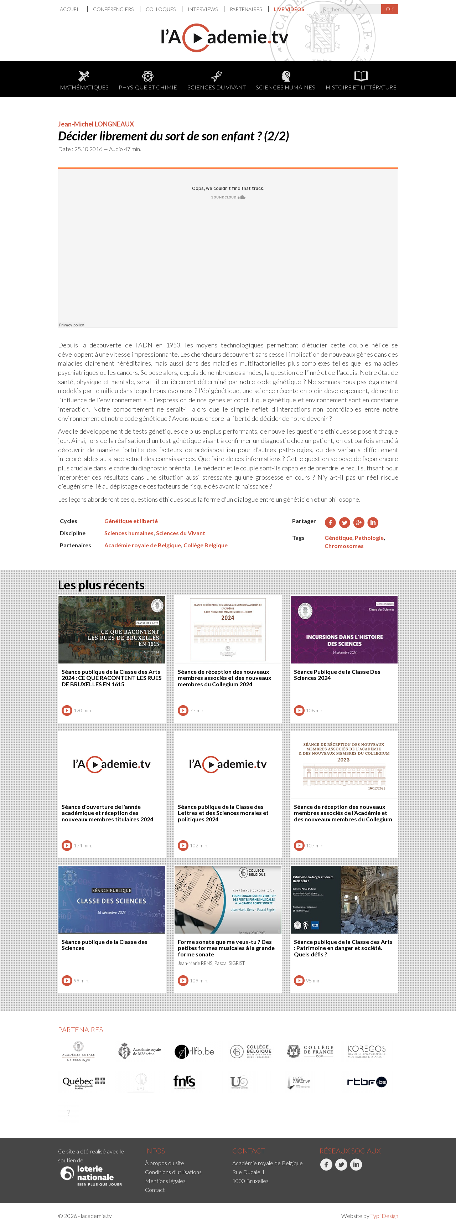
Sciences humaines (285, 81)
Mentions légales (165, 1180)
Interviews (203, 9)
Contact (155, 1189)
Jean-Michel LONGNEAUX (96, 124)
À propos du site (164, 1163)
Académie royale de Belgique (142, 545)
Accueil (71, 9)
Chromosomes (344, 545)
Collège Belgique (205, 545)
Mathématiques (84, 81)
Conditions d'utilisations (173, 1171)
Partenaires (246, 9)
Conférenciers (114, 9)
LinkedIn (356, 1168)
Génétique (338, 537)
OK (390, 9)
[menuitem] (74, 9)
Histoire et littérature (361, 81)
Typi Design (384, 1215)
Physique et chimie (148, 81)
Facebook (326, 1168)
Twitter (341, 1168)
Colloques (161, 9)
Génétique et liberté (131, 520)
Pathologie (369, 537)
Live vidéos (289, 9)
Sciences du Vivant (216, 81)
